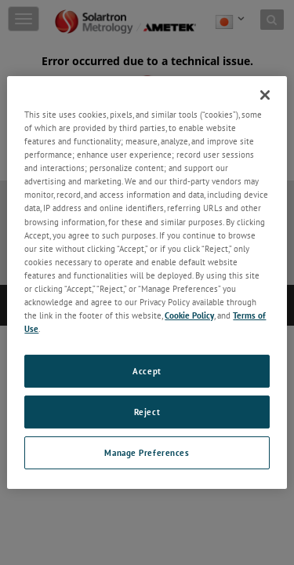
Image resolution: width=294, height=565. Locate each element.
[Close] (265, 95)
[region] (146, 282)
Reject (147, 411)
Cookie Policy (189, 315)
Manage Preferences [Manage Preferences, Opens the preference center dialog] (146, 452)
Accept (146, 371)
